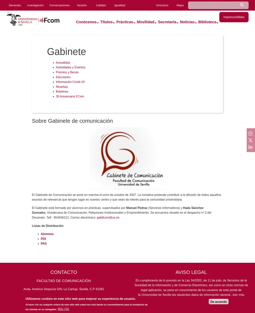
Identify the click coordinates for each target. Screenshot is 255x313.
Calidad (101, 5)
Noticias (187, 22)
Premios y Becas (67, 72)
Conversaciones (59, 5)
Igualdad (119, 5)
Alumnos (47, 234)
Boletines (62, 91)
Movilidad (145, 22)
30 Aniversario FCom (70, 96)
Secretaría (167, 22)
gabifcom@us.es (108, 217)
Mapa (180, 5)
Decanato (15, 5)
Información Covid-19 (70, 81)
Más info (63, 310)
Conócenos (86, 22)
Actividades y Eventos (71, 67)
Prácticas (124, 22)
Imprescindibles (233, 17)
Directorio (162, 5)
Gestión (82, 5)
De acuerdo (218, 302)
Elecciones (63, 77)
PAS (44, 243)
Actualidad (63, 62)
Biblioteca (207, 22)
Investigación (35, 5)
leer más (238, 294)
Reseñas (62, 86)
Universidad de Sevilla (156, 294)
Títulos (106, 22)
